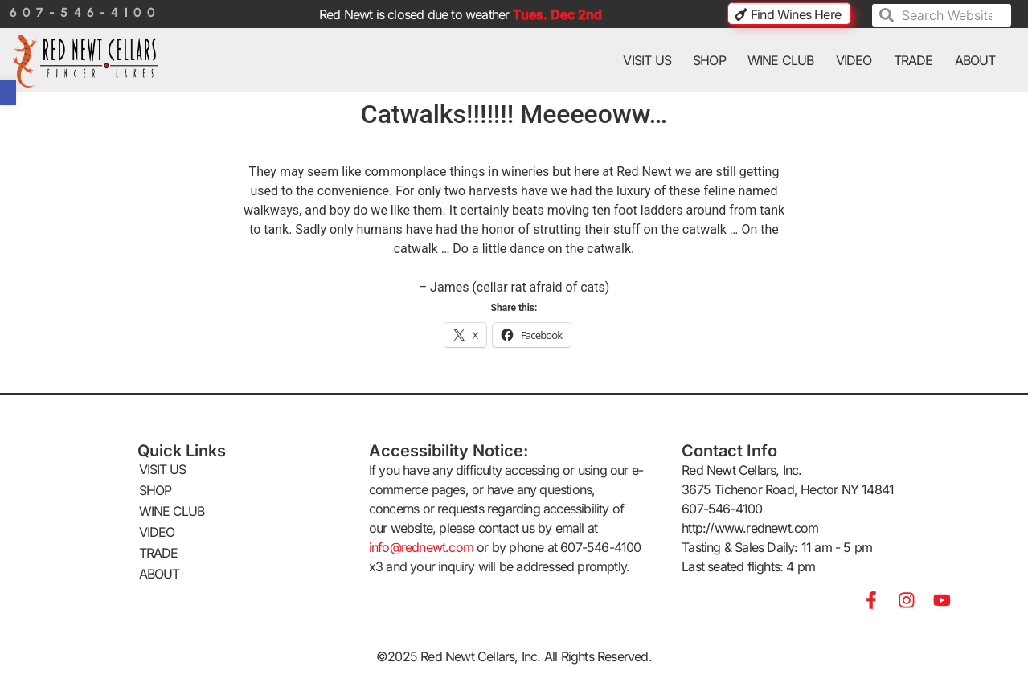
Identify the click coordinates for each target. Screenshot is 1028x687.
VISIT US (647, 60)
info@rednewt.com (421, 547)
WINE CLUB (780, 60)
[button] (8, 92)
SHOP (709, 60)
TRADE (913, 60)
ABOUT (975, 60)
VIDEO (854, 60)
